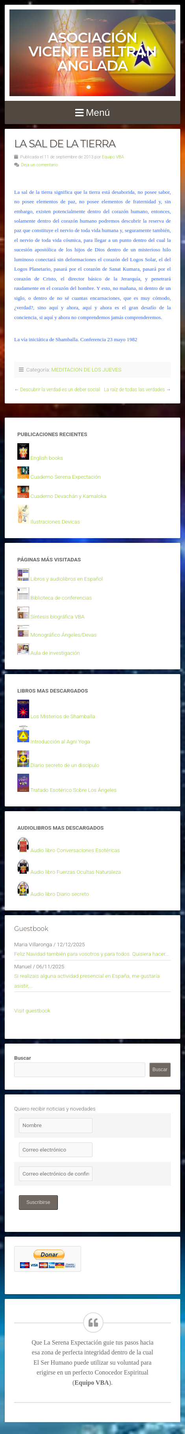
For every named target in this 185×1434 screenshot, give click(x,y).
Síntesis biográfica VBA (57, 616)
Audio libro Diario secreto (59, 894)
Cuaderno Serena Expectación (65, 477)
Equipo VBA (113, 157)
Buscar (22, 1058)
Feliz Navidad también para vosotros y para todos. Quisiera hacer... (91, 954)
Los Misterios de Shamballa (62, 716)
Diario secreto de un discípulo (64, 765)
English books (46, 458)
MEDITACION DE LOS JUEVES (86, 369)
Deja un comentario (39, 164)
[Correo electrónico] (55, 1149)
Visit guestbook (32, 1010)
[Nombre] (55, 1125)
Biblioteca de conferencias (61, 597)
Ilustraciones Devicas (55, 521)
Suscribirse (38, 1202)
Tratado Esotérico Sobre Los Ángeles (73, 790)
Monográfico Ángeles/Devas (63, 635)
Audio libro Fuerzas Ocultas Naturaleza (75, 872)
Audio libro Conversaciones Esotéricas (75, 850)
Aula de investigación (55, 653)
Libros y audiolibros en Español (66, 579)
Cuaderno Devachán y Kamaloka (68, 496)
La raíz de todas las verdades (134, 389)
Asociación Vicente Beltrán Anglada (92, 51)
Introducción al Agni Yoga (60, 741)
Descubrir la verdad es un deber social (60, 389)
